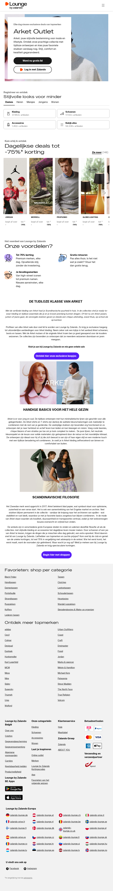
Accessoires (37, 738)
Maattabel (63, 732)
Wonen (34, 743)
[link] (30, 113)
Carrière (9, 761)
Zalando (62, 744)
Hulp (60, 727)
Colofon (8, 736)
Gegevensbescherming (16, 741)
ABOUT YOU (64, 750)
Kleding (35, 727)
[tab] (9, 102)
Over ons (9, 730)
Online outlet (37, 755)
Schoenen (36, 732)
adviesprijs (28, 878)
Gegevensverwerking (15, 747)
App (33, 775)
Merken (35, 761)
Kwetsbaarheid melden (16, 766)
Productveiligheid (13, 772)
